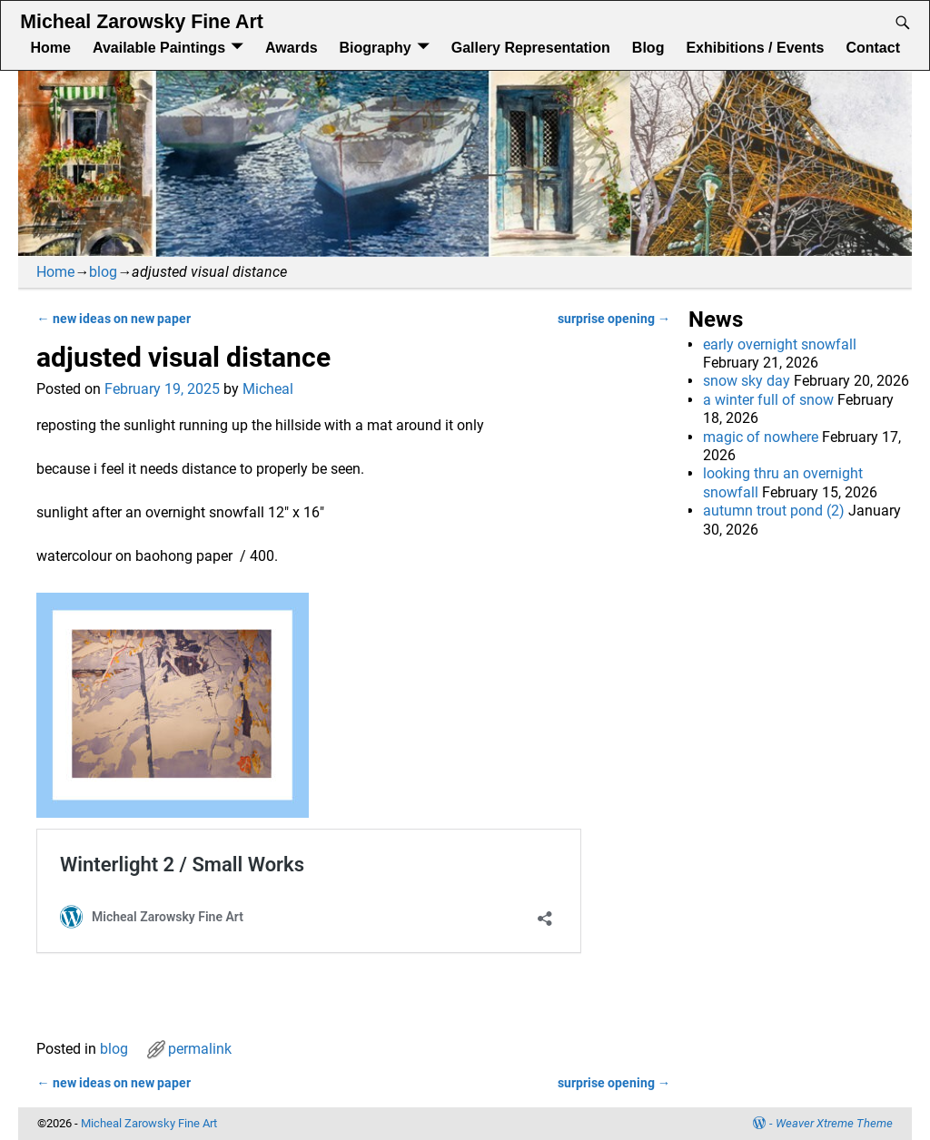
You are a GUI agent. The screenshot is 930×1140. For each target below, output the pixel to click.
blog (103, 271)
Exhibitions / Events (755, 47)
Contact (873, 47)
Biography (375, 47)
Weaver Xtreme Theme (834, 1123)
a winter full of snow (768, 399)
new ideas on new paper (113, 319)
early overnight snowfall (779, 344)
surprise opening (614, 319)
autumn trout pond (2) (774, 510)
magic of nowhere (760, 437)
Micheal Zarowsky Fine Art (141, 22)
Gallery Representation (530, 47)
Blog (648, 47)
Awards (291, 47)
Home (50, 47)
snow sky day (746, 380)
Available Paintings (159, 47)
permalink (200, 1048)
